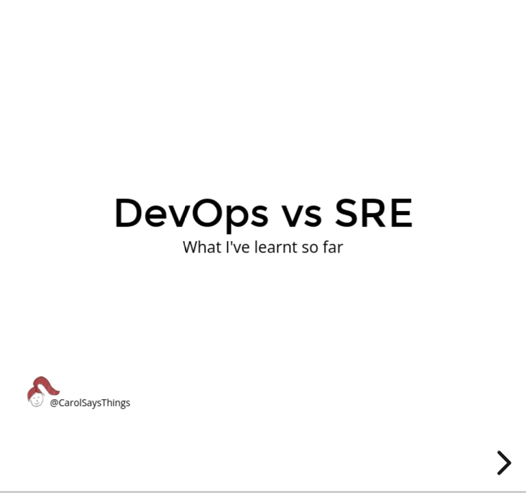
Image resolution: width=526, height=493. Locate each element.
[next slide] (502, 463)
